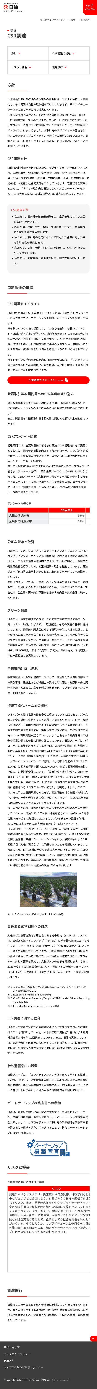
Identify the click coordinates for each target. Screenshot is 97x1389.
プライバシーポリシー (17, 1354)
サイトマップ (12, 1347)
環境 (73, 20)
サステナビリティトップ (52, 20)
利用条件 (9, 1360)
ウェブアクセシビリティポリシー (23, 1367)
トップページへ (90, 7)
